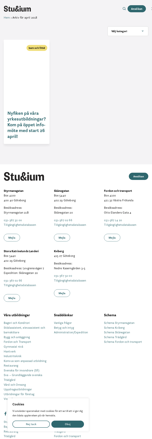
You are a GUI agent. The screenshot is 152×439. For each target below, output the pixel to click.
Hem (7, 17)
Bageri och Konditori (17, 323)
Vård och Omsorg (15, 384)
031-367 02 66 (63, 220)
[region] (48, 415)
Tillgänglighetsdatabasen (20, 225)
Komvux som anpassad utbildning (25, 361)
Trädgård (9, 380)
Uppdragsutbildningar (18, 389)
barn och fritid (37, 48)
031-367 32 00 (13, 220)
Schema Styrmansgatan (119, 323)
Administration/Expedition (71, 332)
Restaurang (11, 365)
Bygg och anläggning (17, 337)
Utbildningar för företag (19, 394)
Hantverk (10, 351)
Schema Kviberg (114, 327)
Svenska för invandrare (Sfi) (21, 370)
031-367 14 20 (113, 220)
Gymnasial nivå (13, 346)
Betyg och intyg (64, 327)
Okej (68, 424)
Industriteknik (13, 356)
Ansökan (136, 9)
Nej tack (31, 424)
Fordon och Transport (17, 342)
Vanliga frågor (63, 323)
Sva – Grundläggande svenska (23, 375)
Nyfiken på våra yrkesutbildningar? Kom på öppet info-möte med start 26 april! (26, 124)
